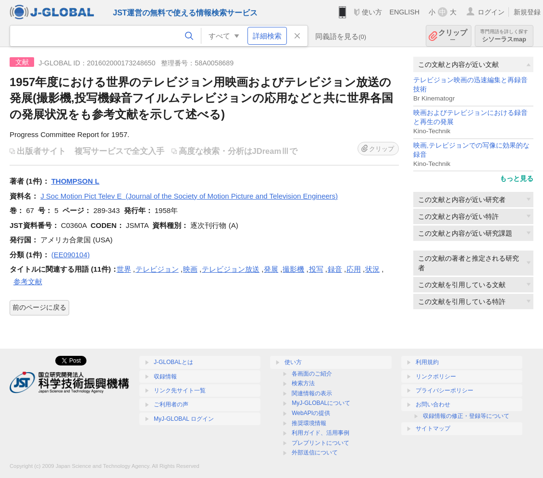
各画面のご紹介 (312, 373)
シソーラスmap (504, 36)
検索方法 (303, 383)
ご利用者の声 (171, 404)
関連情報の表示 (312, 393)
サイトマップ (433, 428)
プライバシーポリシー (444, 390)
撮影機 (293, 269)
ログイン (491, 12)
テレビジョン (157, 269)
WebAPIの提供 (311, 413)
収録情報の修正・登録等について (466, 416)
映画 (190, 269)
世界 (124, 269)
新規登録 (527, 12)
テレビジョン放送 (230, 269)
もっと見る (516, 178)
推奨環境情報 (309, 423)
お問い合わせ (433, 404)
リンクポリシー (436, 376)
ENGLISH (404, 12)
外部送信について (315, 452)
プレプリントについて (320, 443)
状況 (372, 269)
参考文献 (27, 281)
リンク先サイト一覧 (180, 390)
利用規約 (427, 362)
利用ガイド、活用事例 (320, 432)
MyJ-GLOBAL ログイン (184, 418)
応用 (353, 269)
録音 (335, 269)
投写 (316, 269)
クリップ (452, 35)
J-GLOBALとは (173, 362)
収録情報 (165, 376)
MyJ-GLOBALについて (321, 403)
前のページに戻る (39, 307)
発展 (271, 269)
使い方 (372, 12)
